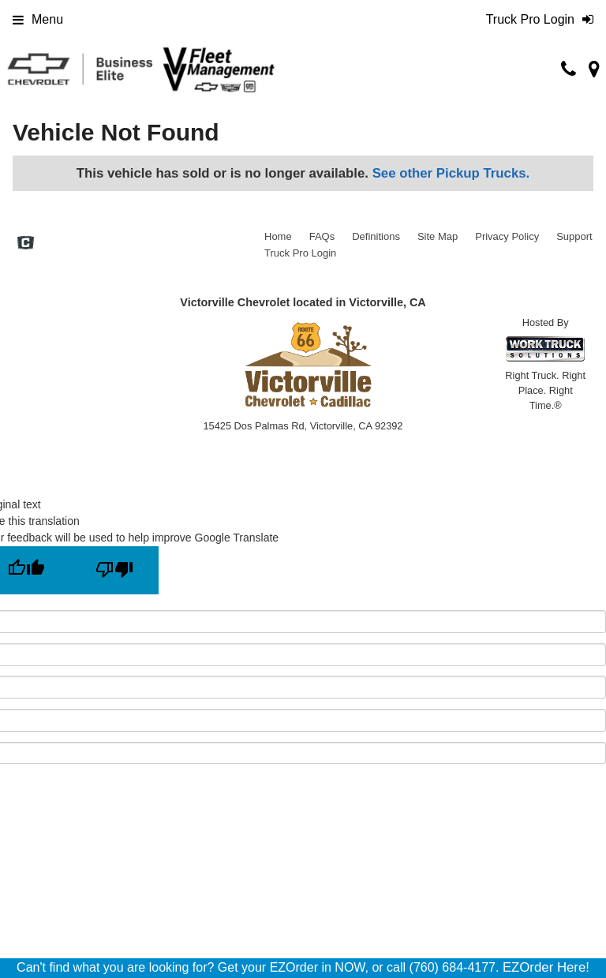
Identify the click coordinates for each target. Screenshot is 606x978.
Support (574, 236)
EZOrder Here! (546, 967)
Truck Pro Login (300, 253)
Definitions (376, 236)
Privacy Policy (507, 236)
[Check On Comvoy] (25, 244)
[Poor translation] (114, 570)
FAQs (322, 236)
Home (278, 236)
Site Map (437, 236)
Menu (38, 19)
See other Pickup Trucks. (451, 173)
